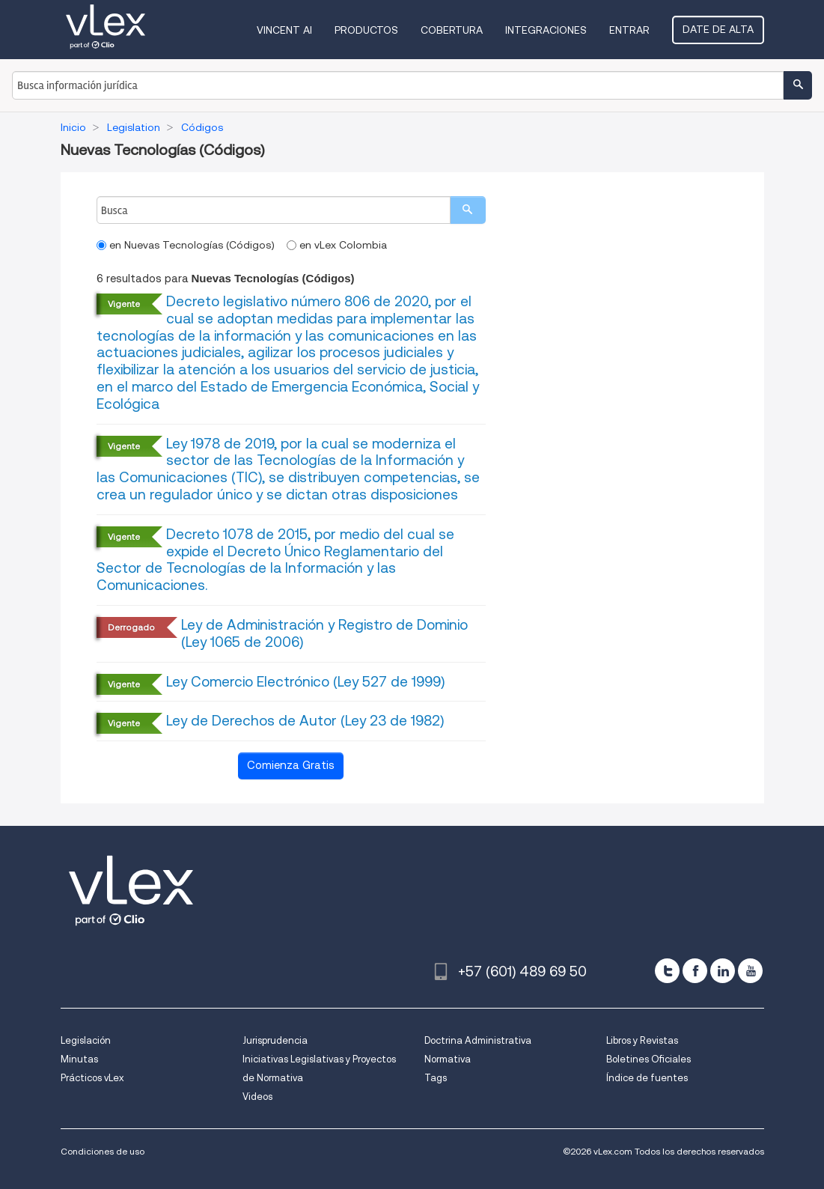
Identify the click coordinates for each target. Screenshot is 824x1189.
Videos (257, 1096)
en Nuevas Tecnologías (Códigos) (186, 245)
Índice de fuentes (647, 1077)
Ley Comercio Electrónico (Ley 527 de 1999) (305, 682)
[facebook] (695, 970)
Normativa (447, 1059)
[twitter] (667, 970)
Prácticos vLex (92, 1077)
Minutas (79, 1059)
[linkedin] (722, 970)
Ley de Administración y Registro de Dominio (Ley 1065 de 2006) (324, 633)
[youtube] (750, 970)
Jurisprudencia (275, 1040)
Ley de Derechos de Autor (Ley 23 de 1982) (305, 721)
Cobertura (452, 30)
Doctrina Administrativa (477, 1040)
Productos (366, 30)
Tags (435, 1077)
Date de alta (718, 29)
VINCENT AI (284, 30)
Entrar (629, 30)
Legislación (86, 1040)
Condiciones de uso (102, 1151)
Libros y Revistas (642, 1040)
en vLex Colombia (337, 245)
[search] (468, 210)
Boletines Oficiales (648, 1059)
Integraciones (546, 30)
